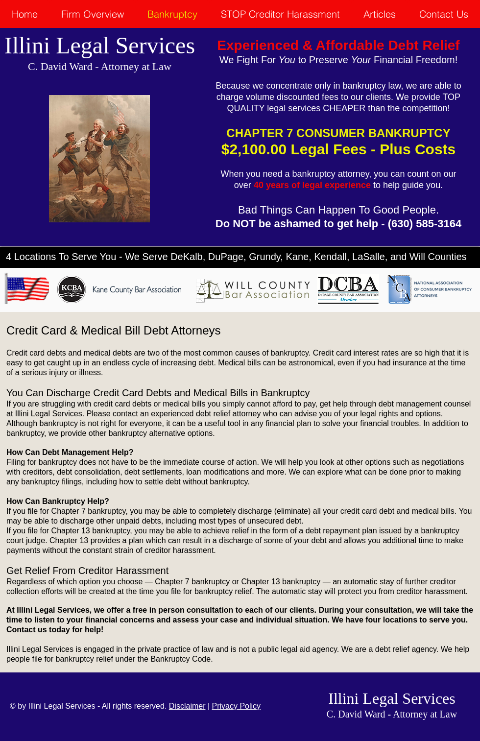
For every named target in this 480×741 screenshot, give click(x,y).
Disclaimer (187, 706)
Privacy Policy (236, 706)
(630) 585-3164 (424, 223)
